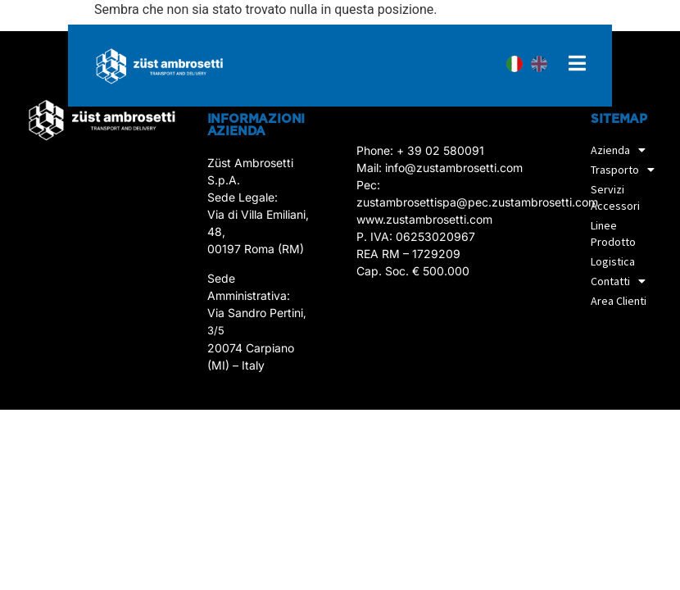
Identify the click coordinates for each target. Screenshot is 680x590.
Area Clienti (618, 300)
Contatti (622, 281)
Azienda (622, 150)
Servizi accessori (615, 197)
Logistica (613, 261)
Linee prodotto (613, 233)
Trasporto (627, 169)
